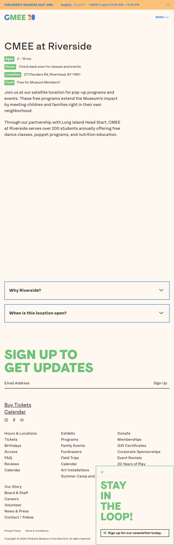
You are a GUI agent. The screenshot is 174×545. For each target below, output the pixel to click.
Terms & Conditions (37, 531)
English (66, 4)
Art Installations (75, 470)
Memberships (129, 440)
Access (10, 452)
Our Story (13, 487)
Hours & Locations (20, 434)
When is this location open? (87, 313)
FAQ (8, 458)
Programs (69, 440)
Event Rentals (129, 458)
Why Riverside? (87, 290)
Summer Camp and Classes (85, 476)
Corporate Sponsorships (138, 452)
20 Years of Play (131, 464)
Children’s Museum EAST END (28, 5)
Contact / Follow (19, 517)
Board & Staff (16, 493)
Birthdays (12, 446)
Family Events (73, 446)
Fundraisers (71, 452)
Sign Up (160, 383)
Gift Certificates (131, 446)
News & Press (16, 511)
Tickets (10, 440)
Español (79, 4)
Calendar (15, 412)
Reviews (11, 464)
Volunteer (13, 505)
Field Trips (70, 458)
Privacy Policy (12, 531)
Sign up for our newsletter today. (135, 533)
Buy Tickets (17, 405)
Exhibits (68, 434)
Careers (11, 499)
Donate (123, 434)
